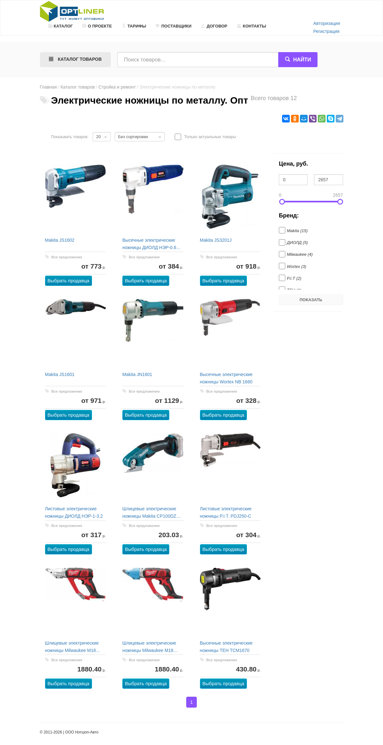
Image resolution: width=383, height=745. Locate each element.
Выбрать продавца (68, 280)
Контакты (251, 26)
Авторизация (326, 23)
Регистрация (326, 31)
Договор (214, 26)
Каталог (60, 26)
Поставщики (173, 26)
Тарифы (134, 26)
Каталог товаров (77, 87)
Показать (311, 299)
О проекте (97, 26)
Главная (48, 87)
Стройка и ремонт (117, 87)
